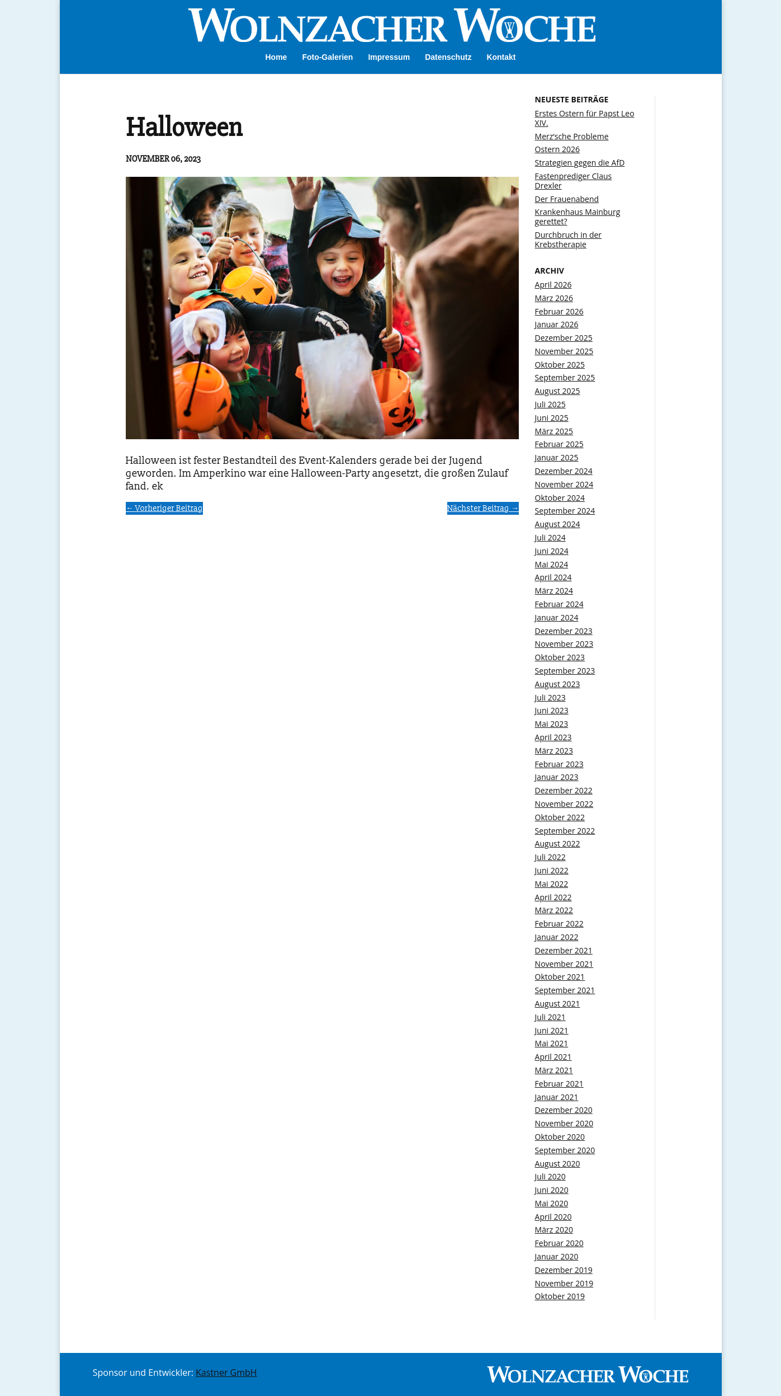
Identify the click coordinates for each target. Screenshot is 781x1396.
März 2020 (554, 1229)
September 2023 (565, 670)
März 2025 (554, 431)
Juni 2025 (552, 417)
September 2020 (565, 1150)
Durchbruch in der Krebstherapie (568, 239)
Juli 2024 (550, 537)
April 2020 (553, 1216)
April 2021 (553, 1056)
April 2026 (553, 284)
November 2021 (564, 963)
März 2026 (554, 298)
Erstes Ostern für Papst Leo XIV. (585, 118)
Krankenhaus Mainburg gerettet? (578, 216)
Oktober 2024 (560, 497)
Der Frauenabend (567, 199)
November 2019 (564, 1283)
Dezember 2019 (564, 1270)
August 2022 (557, 843)
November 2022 (564, 803)
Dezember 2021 (564, 950)
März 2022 (554, 910)
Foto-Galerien (327, 57)
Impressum (389, 57)
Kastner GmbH (226, 1372)
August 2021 (557, 1003)
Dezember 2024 (564, 471)
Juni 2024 (552, 551)
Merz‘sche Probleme (572, 136)
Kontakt (500, 57)
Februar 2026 (559, 311)
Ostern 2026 (557, 149)
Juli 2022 (550, 857)
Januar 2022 (557, 937)
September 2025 (565, 377)
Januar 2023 (557, 777)
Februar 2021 (559, 1083)
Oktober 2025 (560, 364)
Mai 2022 (552, 883)
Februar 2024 (559, 604)
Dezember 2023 (564, 631)
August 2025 (557, 391)
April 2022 (553, 897)
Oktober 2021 (560, 976)
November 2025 (564, 351)
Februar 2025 (559, 444)
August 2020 (557, 1163)
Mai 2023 (552, 723)
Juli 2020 (550, 1176)
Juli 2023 (550, 697)
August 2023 (557, 684)
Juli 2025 (550, 404)
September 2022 (565, 830)
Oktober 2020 (560, 1136)
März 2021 (554, 1070)
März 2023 (554, 750)
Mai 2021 (552, 1043)
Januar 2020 (557, 1256)
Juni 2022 (552, 870)
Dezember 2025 (564, 337)
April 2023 (553, 737)
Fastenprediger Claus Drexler (573, 181)
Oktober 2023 (560, 657)
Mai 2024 (552, 564)
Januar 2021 (557, 1097)
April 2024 (553, 577)
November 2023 (564, 643)
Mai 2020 (552, 1203)
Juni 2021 (552, 1030)
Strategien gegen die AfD (580, 162)
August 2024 (557, 524)
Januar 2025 (557, 457)
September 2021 (565, 990)
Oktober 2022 (560, 817)
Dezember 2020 (564, 1109)
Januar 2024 (557, 617)
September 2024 (565, 510)
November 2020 (564, 1123)
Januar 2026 (557, 324)
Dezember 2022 (564, 790)
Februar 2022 (559, 923)
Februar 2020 (559, 1243)
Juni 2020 (552, 1190)
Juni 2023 (552, 710)
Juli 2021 (550, 1017)
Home (276, 57)
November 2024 (564, 484)
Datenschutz (448, 57)
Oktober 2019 (560, 1296)
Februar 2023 (559, 764)
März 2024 (554, 590)
